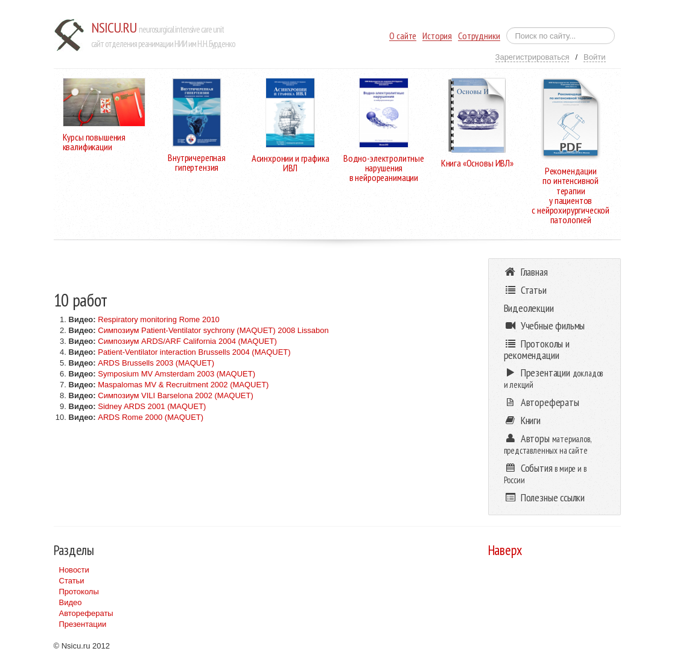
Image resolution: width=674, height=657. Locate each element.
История (437, 36)
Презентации (83, 624)
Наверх (505, 550)
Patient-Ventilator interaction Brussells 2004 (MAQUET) (194, 352)
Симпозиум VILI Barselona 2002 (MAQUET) (175, 395)
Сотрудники (479, 36)
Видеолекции (529, 308)
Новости (74, 569)
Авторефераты (86, 613)
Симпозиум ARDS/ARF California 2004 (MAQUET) (187, 341)
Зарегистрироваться (532, 57)
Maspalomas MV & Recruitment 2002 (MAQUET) (183, 384)
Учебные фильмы (544, 325)
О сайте (402, 36)
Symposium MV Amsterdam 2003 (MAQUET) (176, 373)
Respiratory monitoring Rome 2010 (159, 319)
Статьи (71, 580)
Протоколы (79, 591)
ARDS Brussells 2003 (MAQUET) (156, 362)
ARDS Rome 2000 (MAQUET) (150, 417)
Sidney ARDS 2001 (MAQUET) (152, 406)
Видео (70, 602)
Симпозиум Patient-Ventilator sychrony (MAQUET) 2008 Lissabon (213, 330)
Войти (594, 57)
